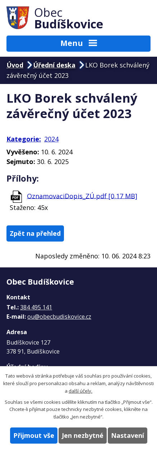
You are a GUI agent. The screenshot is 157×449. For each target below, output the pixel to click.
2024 (51, 139)
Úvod (14, 65)
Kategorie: (23, 139)
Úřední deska (54, 65)
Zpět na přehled (35, 233)
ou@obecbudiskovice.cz (59, 317)
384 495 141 (36, 307)
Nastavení (127, 435)
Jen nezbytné (82, 435)
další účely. (80, 391)
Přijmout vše (33, 435)
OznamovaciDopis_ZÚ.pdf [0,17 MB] (82, 195)
